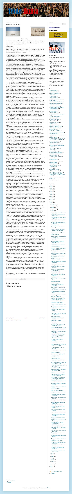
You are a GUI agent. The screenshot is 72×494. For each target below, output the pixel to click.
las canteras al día (53, 155)
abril (52, 458)
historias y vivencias (54, 142)
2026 (51, 185)
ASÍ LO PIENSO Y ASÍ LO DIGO (56, 99)
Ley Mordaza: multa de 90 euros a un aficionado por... (58, 415)
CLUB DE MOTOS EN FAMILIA (56, 101)
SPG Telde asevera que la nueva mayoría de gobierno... (57, 259)
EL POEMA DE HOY (54, 125)
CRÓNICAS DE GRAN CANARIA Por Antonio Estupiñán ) (57, 108)
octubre (52, 207)
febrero (52, 461)
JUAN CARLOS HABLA (54, 148)
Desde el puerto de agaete (55, 116)
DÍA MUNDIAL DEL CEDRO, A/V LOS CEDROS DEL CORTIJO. (58, 325)
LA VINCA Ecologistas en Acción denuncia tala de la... (57, 423)
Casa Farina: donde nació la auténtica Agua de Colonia (58, 245)
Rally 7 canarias (53, 166)
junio (52, 454)
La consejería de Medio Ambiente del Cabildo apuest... (58, 445)
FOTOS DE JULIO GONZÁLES (57, 405)
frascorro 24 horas (53, 137)
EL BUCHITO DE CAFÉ (54, 119)
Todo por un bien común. (54, 170)
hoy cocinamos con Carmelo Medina (57, 145)
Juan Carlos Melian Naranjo (57, 471)
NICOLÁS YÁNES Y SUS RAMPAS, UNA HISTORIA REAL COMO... (58, 363)
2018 (51, 197)
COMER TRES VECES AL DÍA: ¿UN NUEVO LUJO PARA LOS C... (58, 335)
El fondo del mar (53, 120)
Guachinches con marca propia (57, 302)
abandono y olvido (53, 92)
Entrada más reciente (10, 317)
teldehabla (53, 473)
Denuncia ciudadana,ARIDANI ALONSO (58, 327)
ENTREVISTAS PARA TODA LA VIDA (57, 132)
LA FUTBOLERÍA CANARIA (55, 153)
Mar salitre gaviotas (53, 159)
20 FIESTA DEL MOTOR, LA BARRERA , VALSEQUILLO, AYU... (58, 370)
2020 (51, 194)
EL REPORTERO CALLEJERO (56, 126)
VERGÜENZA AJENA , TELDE (57, 440)
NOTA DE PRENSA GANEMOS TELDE (58, 289)
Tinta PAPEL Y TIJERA (54, 169)
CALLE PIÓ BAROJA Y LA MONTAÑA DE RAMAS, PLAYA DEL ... (58, 375)
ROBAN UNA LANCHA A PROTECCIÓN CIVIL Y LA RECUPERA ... (58, 345)
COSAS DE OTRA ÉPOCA (55, 106)
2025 (51, 186)
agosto (52, 210)
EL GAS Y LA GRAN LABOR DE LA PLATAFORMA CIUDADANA (57, 230)
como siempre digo (53, 104)
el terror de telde (53, 129)
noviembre (53, 205)
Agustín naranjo (53, 96)
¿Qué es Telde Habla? (11, 481)
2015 (51, 202)
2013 (51, 466)
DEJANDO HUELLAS (54, 112)
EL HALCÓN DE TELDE (54, 122)
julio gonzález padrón (54, 151)
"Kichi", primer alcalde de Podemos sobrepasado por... (57, 264)
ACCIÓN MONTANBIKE (54, 93)
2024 (51, 188)
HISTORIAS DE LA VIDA (54, 141)
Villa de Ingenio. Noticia (55, 281)
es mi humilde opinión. (54, 133)
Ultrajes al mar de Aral (55, 246)
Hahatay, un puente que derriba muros (58, 300)
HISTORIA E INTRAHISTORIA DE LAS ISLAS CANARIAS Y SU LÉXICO (57, 139)
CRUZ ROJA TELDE (54, 109)
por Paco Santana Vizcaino (55, 165)
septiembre (53, 209)
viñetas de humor (53, 179)
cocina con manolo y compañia (56, 103)
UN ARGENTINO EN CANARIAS (56, 172)
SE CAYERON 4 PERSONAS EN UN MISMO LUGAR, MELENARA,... (58, 378)
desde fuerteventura (54, 118)
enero (52, 462)
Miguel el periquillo (53, 162)
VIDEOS (51, 178)
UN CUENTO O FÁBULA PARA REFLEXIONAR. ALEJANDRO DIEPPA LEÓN (57, 174)
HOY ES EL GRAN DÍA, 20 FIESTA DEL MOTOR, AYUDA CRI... (58, 249)
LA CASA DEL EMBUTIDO (56, 367)
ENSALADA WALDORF (55, 358)
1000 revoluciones (53, 90)
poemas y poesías (53, 163)
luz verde (52, 158)
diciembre (53, 204)
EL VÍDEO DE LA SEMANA (55, 130)
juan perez (52, 149)
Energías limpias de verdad (56, 320)
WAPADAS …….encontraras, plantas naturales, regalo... (58, 355)
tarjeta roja (52, 168)
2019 (51, 196)
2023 (51, 189)
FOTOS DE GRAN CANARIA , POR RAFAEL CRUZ (57, 407)
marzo (52, 459)
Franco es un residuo (55, 234)
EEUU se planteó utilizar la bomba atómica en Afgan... (57, 242)
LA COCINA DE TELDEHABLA (56, 152)
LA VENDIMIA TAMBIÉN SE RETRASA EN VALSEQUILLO (58, 314)
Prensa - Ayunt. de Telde (55, 277)
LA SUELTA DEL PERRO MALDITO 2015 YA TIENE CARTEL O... (57, 425)
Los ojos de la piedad (55, 356)
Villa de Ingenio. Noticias (55, 316)
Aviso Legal (9, 482)
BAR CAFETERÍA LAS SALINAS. (57, 390)
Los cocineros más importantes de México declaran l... (57, 270)
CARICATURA (53, 100)
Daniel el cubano (53, 111)
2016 (51, 201)
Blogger (48, 487)
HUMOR (51, 146)
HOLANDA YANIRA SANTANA (55, 144)
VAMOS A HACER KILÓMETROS (56, 177)
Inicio (26, 317)
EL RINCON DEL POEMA (55, 127)
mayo (52, 456)
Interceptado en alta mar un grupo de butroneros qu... (58, 267)
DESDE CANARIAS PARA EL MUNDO (57, 114)
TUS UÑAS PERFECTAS (56, 296)
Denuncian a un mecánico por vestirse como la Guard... (58, 451)
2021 (51, 193)
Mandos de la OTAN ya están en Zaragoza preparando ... (57, 337)
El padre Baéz (52, 123)
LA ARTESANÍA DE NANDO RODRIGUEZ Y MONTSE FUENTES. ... (58, 380)
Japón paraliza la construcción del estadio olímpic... (57, 343)
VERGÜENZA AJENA (55, 225)
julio (52, 453)
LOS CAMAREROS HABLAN (55, 156)
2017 (51, 199)
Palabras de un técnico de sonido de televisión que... (58, 403)
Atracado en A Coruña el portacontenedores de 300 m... (57, 272)
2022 (51, 191)
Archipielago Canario (54, 97)
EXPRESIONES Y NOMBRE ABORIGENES (58, 134)
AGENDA (52, 94)
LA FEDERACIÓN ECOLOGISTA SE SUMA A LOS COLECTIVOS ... (58, 299)
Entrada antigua (42, 317)
